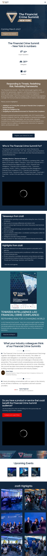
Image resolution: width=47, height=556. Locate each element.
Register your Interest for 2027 (23, 135)
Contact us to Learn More (12, 415)
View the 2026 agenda (10, 264)
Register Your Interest (9, 34)
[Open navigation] (45, 2)
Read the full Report (9, 334)
